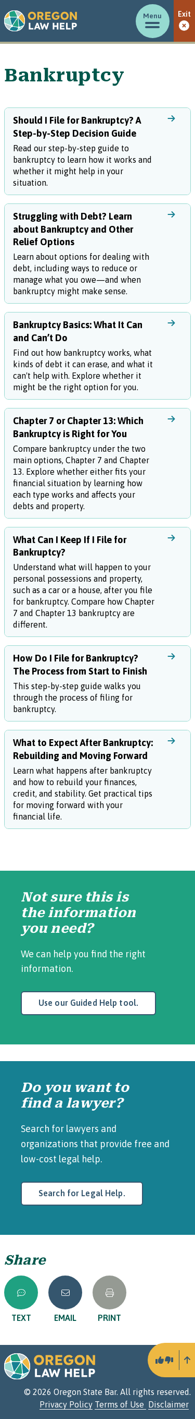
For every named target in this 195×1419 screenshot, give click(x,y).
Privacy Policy (66, 1404)
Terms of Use (120, 1404)
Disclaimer (168, 1404)
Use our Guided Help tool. (88, 1002)
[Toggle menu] (153, 21)
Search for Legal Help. (81, 1193)
